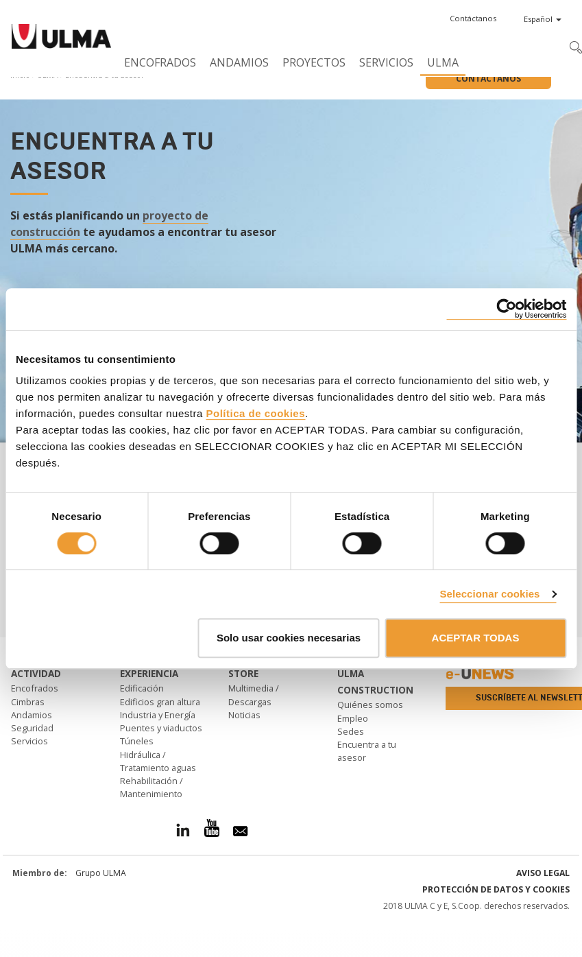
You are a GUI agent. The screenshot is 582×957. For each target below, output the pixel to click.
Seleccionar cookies (489, 594)
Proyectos (313, 62)
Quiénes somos (370, 704)
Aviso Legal (543, 873)
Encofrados (160, 62)
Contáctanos (488, 78)
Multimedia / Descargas (253, 694)
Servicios (386, 62)
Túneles (137, 741)
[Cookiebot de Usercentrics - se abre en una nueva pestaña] (506, 309)
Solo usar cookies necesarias (289, 637)
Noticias (244, 715)
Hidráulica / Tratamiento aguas (158, 761)
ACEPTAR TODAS (476, 637)
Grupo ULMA (100, 873)
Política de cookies (255, 413)
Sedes (350, 731)
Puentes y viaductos (161, 728)
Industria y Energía (157, 715)
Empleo (352, 718)
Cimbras (28, 702)
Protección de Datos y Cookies (496, 889)
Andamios (239, 62)
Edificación (142, 688)
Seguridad (32, 728)
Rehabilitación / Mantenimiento (151, 787)
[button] (473, 18)
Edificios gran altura (160, 702)
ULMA (443, 62)
